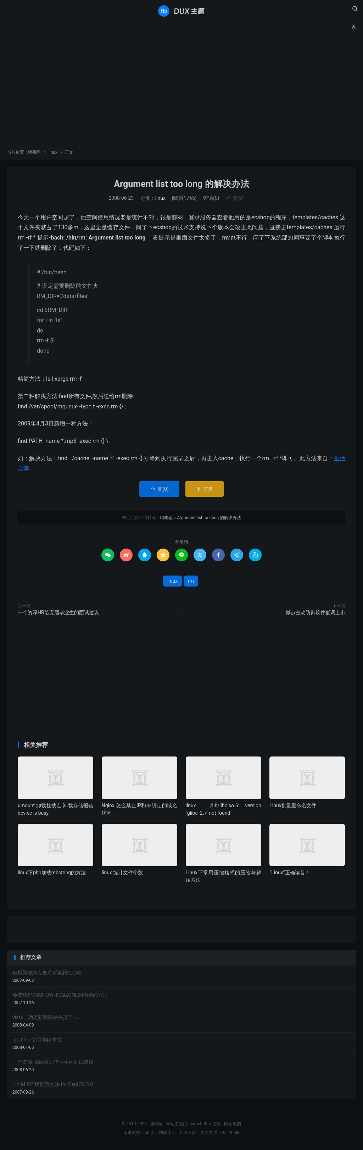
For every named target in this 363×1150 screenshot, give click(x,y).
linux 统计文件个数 (122, 872)
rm (191, 581)
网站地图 (232, 1123)
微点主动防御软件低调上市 (315, 612)
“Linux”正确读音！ (289, 872)
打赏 (204, 489)
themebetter (199, 1123)
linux (53, 152)
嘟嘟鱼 (181, 11)
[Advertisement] (181, 95)
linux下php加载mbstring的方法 (52, 872)
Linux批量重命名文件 (292, 805)
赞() (235, 198)
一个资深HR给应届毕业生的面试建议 (58, 612)
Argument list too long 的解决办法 (181, 184)
